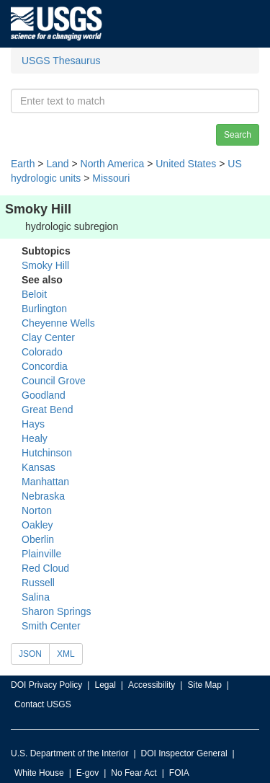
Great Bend (47, 409)
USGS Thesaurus (61, 60)
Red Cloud (45, 568)
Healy (35, 438)
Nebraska (43, 496)
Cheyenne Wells (58, 323)
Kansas (38, 467)
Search (237, 135)
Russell (38, 582)
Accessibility (151, 685)
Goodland (44, 395)
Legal (104, 685)
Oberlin (38, 539)
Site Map (204, 685)
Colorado (42, 352)
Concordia (45, 366)
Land (57, 163)
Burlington (44, 308)
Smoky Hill (45, 265)
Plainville (41, 553)
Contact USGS (42, 704)
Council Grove (54, 380)
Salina (36, 597)
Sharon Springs (56, 611)
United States (186, 163)
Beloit (34, 294)
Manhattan (45, 481)
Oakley (37, 525)
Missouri (111, 178)
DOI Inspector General (184, 753)
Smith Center (51, 626)
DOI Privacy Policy (46, 685)
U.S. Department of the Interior (69, 753)
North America (113, 163)
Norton (37, 510)
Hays (33, 424)
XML (66, 654)
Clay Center (48, 337)
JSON (30, 654)
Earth (23, 163)
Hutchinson (47, 453)
